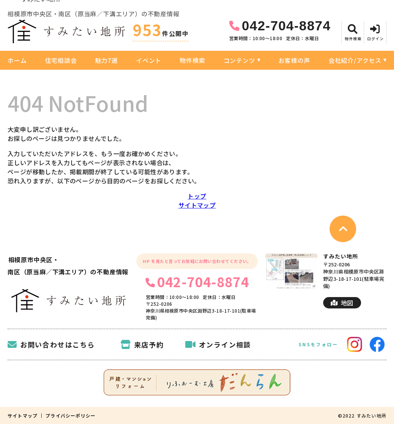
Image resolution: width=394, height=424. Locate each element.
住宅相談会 (61, 60)
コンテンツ (239, 60)
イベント (148, 60)
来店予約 (142, 344)
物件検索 (192, 60)
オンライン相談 (218, 344)
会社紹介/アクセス (354, 60)
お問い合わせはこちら (51, 344)
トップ (197, 195)
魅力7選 (106, 60)
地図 (342, 302)
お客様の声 (294, 60)
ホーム (17, 60)
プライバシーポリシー (70, 415)
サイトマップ (197, 205)
